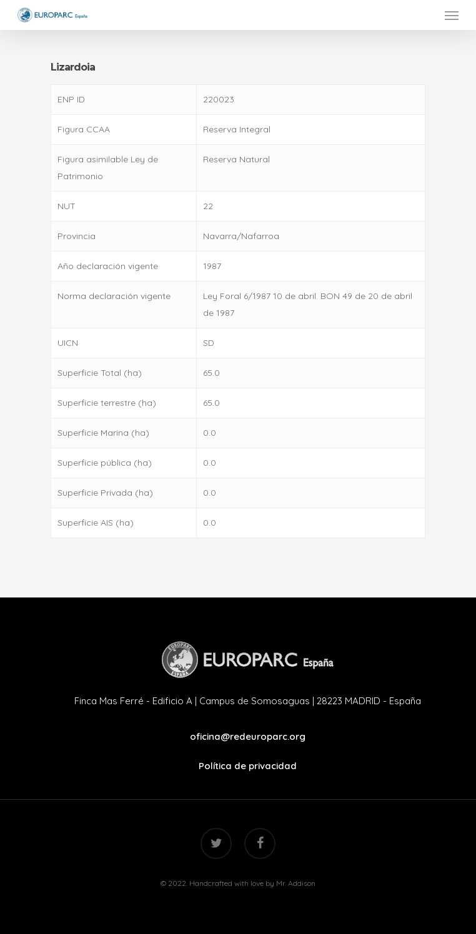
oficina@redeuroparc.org (247, 736)
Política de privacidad (248, 766)
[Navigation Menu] (452, 15)
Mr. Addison (295, 883)
